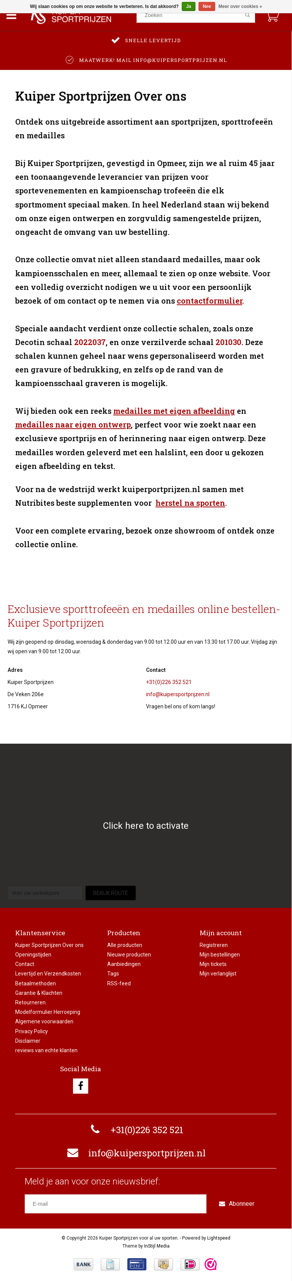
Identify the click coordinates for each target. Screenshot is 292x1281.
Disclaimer (27, 1041)
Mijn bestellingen (220, 955)
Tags (113, 974)
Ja (188, 6)
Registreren (214, 945)
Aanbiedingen (124, 964)
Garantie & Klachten (38, 993)
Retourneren (30, 1002)
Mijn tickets (213, 964)
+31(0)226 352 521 (169, 682)
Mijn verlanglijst (218, 974)
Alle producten (124, 945)
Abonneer (236, 1203)
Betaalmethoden (35, 983)
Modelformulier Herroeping (47, 1012)
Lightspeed (218, 1238)
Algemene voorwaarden (44, 1021)
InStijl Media (157, 1246)
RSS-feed (119, 983)
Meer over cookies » (240, 6)
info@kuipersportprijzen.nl (177, 694)
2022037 (90, 342)
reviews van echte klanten (46, 1050)
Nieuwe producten (129, 955)
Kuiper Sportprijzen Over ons (49, 945)
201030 (228, 342)
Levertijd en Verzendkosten (48, 974)
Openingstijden (33, 955)
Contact (24, 964)
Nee (207, 6)
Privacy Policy (31, 1031)
